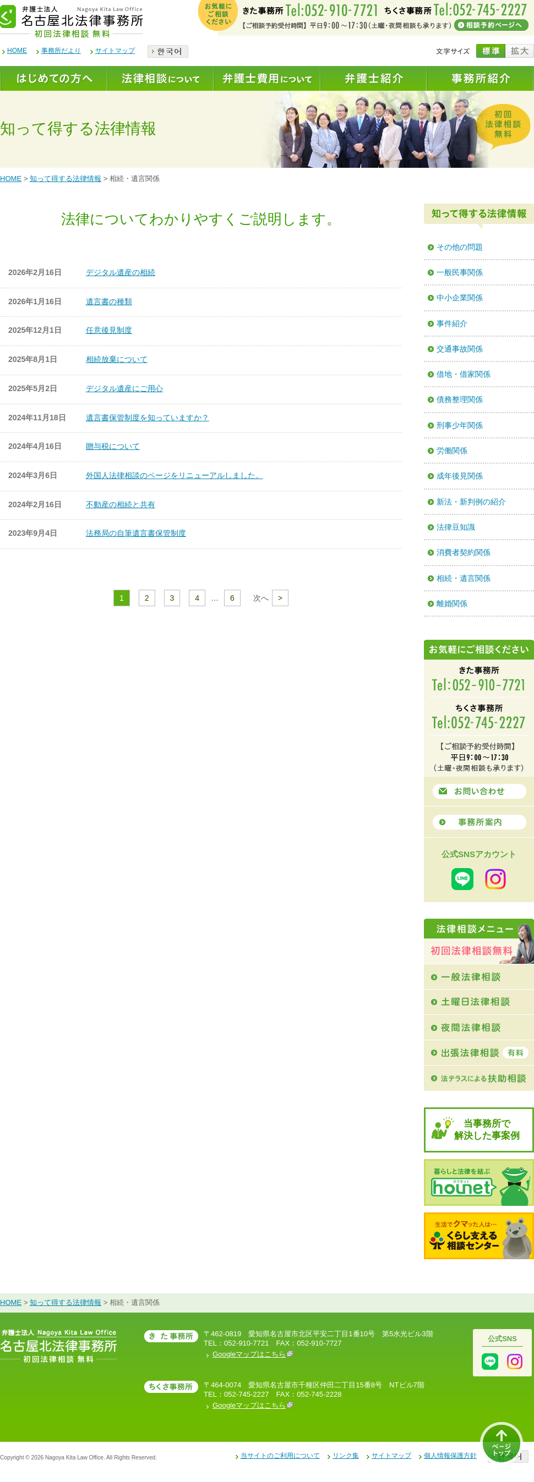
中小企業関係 (460, 297)
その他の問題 (460, 247)
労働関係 (452, 450)
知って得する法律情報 (65, 178)
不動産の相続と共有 (120, 504)
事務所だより (61, 50)
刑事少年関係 (460, 425)
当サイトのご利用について (280, 1455)
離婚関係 (452, 603)
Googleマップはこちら (252, 1354)
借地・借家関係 (464, 374)
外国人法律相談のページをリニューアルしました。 (174, 475)
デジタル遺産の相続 (120, 272)
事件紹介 (452, 323)
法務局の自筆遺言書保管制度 (136, 533)
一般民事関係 (460, 272)
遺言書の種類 (109, 301)
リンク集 (346, 1455)
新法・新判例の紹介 (471, 501)
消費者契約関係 (464, 552)
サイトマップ (115, 50)
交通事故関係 (460, 348)
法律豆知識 (456, 527)
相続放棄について (117, 359)
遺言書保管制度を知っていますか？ (147, 417)
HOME (17, 50)
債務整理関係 (460, 399)
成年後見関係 (460, 475)
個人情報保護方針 (450, 1455)
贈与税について (113, 446)
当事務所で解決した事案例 (487, 1129)
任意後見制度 (109, 330)
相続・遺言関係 (464, 578)
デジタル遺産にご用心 (124, 388)
